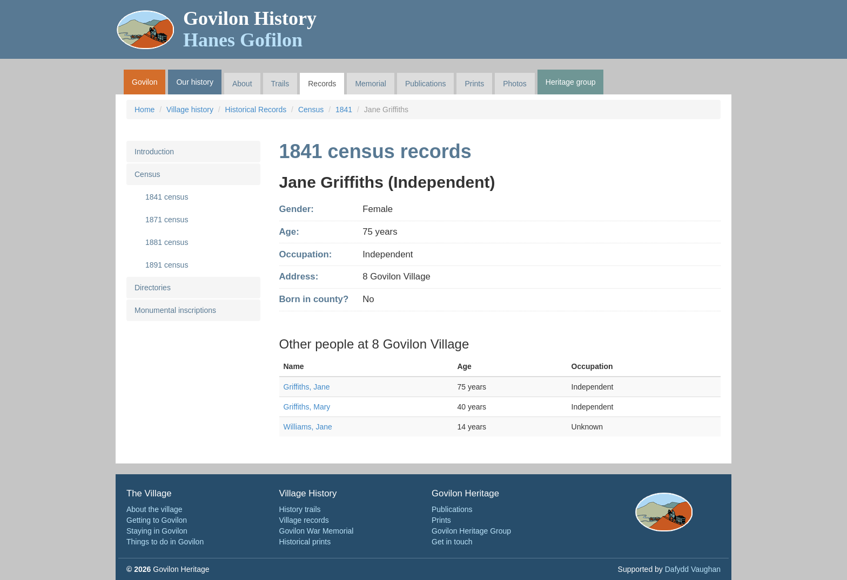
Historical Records (256, 109)
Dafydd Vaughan (693, 569)
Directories (153, 287)
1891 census (166, 265)
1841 (343, 109)
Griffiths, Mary (307, 406)
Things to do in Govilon (165, 541)
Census (311, 109)
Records (322, 83)
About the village (154, 509)
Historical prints (305, 541)
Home (144, 109)
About (242, 83)
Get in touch (452, 541)
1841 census (166, 197)
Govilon (144, 82)
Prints (474, 83)
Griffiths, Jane (307, 387)
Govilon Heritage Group (471, 531)
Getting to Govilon (156, 520)
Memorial (370, 83)
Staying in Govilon (156, 531)
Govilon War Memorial (316, 531)
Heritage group (571, 82)
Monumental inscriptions (175, 310)
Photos (515, 83)
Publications (425, 83)
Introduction (154, 151)
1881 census (166, 242)
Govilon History (250, 29)
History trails (300, 509)
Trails (280, 83)
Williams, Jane (308, 426)
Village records (304, 520)
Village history (189, 109)
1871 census (166, 219)
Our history (194, 82)
